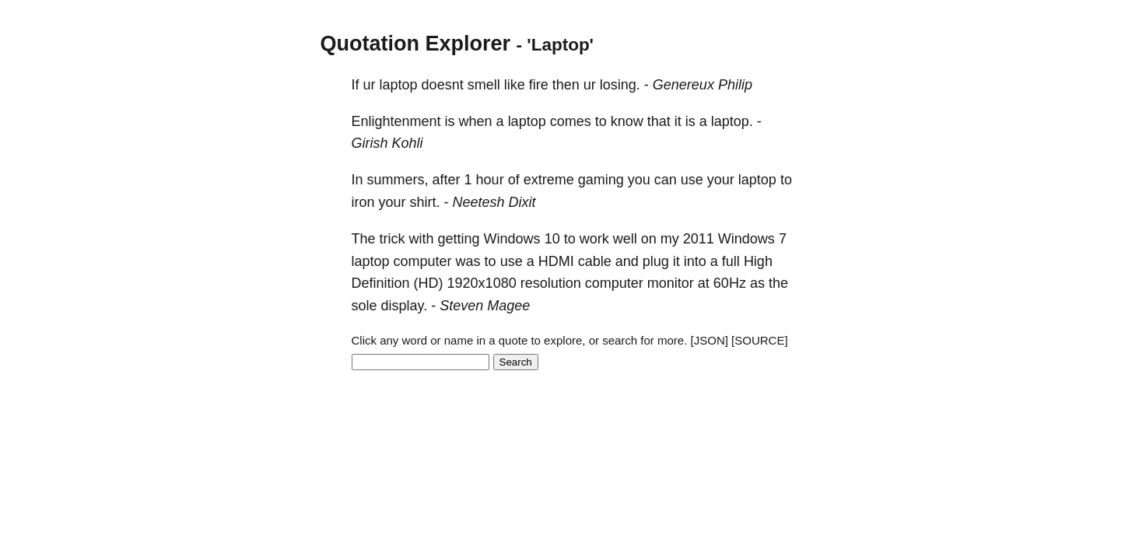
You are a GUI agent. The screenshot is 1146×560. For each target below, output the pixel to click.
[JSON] (709, 340)
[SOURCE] (759, 340)
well (625, 239)
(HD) (428, 283)
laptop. (732, 121)
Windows (512, 239)
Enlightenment (396, 121)
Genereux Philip (702, 85)
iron (363, 202)
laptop (399, 85)
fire (538, 85)
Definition (381, 283)
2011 (698, 239)
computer (423, 261)
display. (404, 305)
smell (484, 85)
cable (595, 261)
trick (392, 239)
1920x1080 (482, 283)
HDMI (556, 261)
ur (369, 85)
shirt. (425, 202)
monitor (670, 283)
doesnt (443, 85)
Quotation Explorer (416, 43)
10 (552, 239)
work (594, 239)
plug (656, 261)
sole (364, 305)
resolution (550, 283)
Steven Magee (485, 305)
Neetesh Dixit (494, 202)
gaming (601, 179)
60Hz (729, 283)
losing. (620, 85)
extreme (549, 179)
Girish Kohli (387, 143)
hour (490, 179)
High (758, 261)
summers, (398, 179)
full (731, 261)
